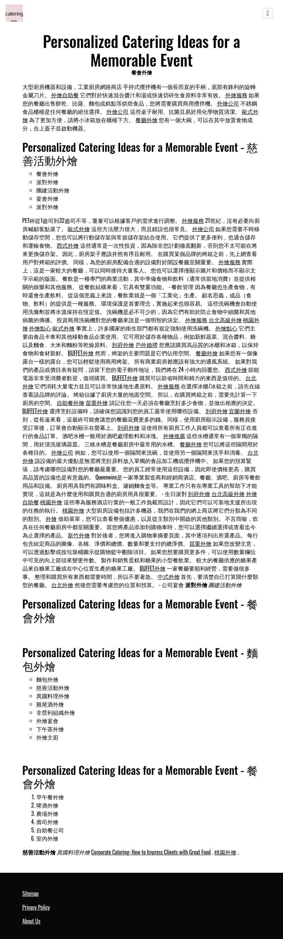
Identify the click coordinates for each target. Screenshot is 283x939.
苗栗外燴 (97, 402)
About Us (31, 921)
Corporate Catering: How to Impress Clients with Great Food (151, 852)
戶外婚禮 (146, 344)
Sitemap (30, 893)
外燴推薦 (174, 436)
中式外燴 (169, 576)
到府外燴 (123, 344)
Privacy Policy (36, 907)
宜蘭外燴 (240, 411)
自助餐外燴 (70, 402)
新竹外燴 (79, 535)
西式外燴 (68, 245)
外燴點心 (40, 328)
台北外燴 (62, 585)
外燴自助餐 (65, 95)
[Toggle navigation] (267, 13)
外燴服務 (236, 95)
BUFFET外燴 (81, 353)
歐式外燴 (79, 229)
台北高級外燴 (225, 320)
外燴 (51, 518)
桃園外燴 (51, 502)
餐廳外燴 (146, 120)
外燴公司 (228, 103)
